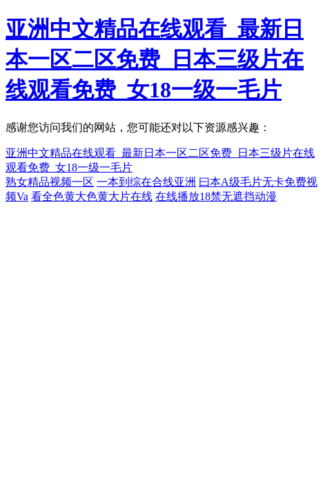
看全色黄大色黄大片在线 (92, 196)
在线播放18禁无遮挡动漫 (216, 196)
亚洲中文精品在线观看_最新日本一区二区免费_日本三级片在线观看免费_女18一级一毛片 (155, 59)
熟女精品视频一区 (50, 182)
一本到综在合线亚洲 (146, 182)
